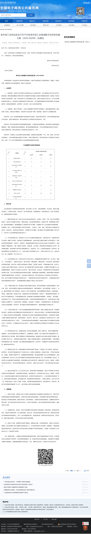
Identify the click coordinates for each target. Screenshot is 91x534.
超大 (78, 470)
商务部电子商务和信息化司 (14, 526)
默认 (72, 470)
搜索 (31, 15)
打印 (86, 470)
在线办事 (86, 3)
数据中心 (32, 21)
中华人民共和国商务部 (13, 524)
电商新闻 (19, 21)
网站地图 (54, 519)
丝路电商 (45, 21)
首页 (6, 21)
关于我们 (45, 519)
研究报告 (71, 21)
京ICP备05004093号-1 (47, 524)
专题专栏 (84, 21)
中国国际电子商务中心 (13, 531)
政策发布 (58, 21)
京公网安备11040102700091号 (67, 524)
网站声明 (37, 519)
